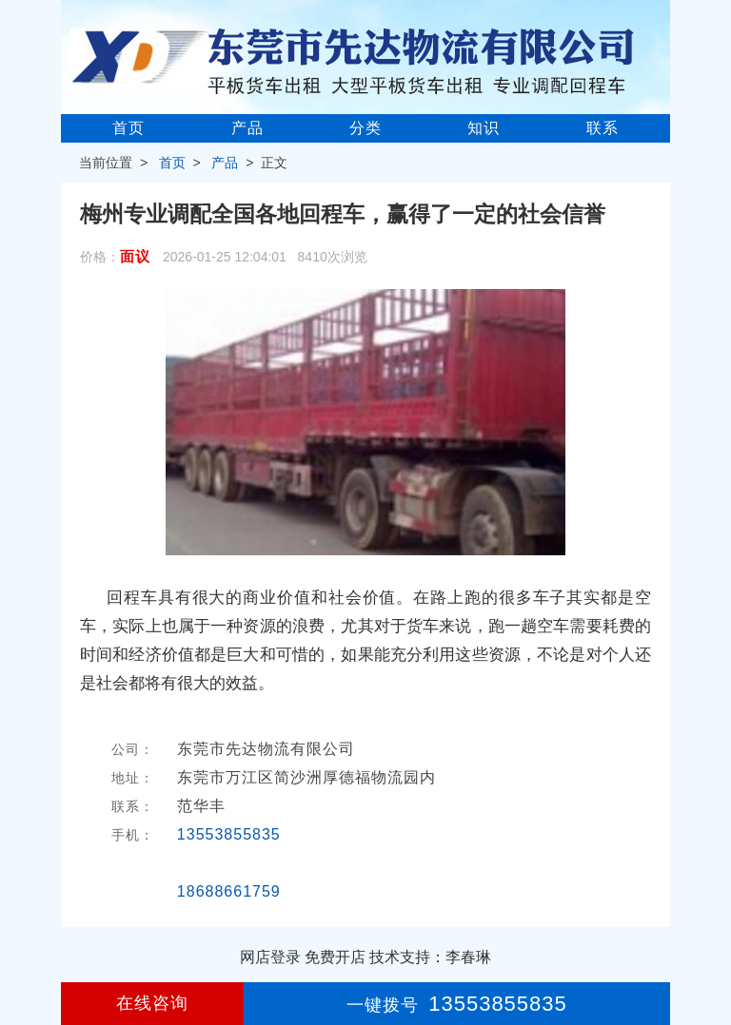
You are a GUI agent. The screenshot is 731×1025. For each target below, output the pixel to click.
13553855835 (229, 834)
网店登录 (270, 957)
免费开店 (335, 957)
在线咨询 (152, 1003)
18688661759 (229, 891)
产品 (247, 128)
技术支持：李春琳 (430, 957)
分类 (365, 128)
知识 (483, 128)
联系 (602, 128)
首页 (128, 128)
